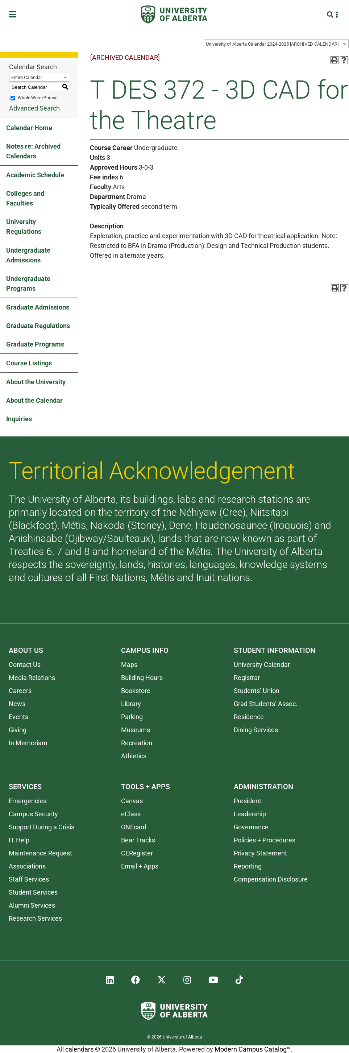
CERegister (137, 853)
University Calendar (262, 664)
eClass (131, 814)
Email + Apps (139, 866)
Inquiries (19, 419)
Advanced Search (34, 108)
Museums (135, 730)
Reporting (248, 866)
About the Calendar (34, 400)
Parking (132, 717)
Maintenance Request (40, 853)
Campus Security (33, 814)
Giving (17, 730)
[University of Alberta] (174, 14)
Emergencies (27, 801)
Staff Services (29, 879)
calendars (79, 1049)
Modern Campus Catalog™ (253, 1049)
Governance (251, 827)
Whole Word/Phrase (37, 97)
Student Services (33, 892)
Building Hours (142, 677)
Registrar (247, 677)
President (247, 801)
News (17, 704)
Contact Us (25, 664)
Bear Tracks (138, 840)
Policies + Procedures (264, 840)
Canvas (132, 801)
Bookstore (135, 691)
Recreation (136, 743)
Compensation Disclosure (271, 879)
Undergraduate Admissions (28, 255)
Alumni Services (32, 905)
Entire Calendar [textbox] (26, 77)
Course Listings (29, 363)
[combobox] (276, 44)
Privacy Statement (260, 853)
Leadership (250, 814)
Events (18, 717)
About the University (36, 382)
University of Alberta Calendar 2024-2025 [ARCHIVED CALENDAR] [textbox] (272, 44)
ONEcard (133, 827)
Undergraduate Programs (28, 283)
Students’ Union (256, 691)
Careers (20, 691)
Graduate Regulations (38, 325)
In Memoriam (28, 743)
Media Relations (32, 677)
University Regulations (23, 226)
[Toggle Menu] (15, 15)
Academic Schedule (35, 175)
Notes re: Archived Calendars (33, 151)
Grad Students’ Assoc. (266, 704)
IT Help (19, 840)
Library (131, 704)
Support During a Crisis (41, 827)
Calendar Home (29, 128)
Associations (27, 866)
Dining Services (256, 730)
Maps (129, 664)
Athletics (133, 756)
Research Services (35, 918)
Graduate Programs (35, 344)
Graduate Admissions (37, 307)
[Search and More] (331, 15)
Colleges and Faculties (25, 198)
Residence (249, 717)
